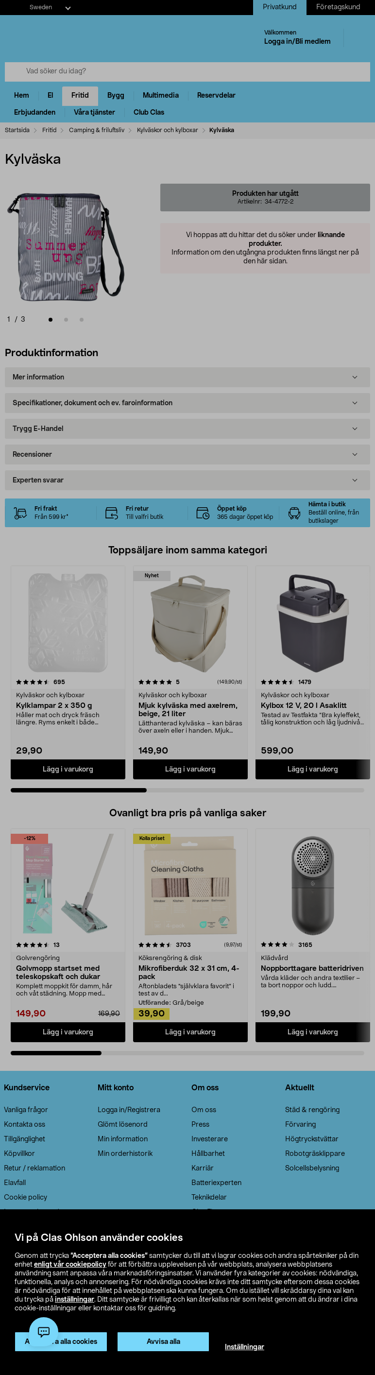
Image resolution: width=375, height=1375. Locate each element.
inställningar (74, 1299)
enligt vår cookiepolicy (70, 1264)
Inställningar (244, 1347)
